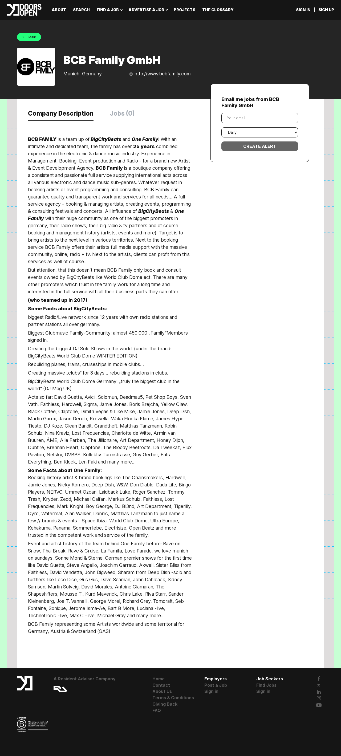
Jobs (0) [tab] (122, 113)
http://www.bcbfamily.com (163, 73)
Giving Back (164, 704)
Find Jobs (266, 685)
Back (31, 37)
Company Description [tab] (61, 113)
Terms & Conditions (173, 697)
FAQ (156, 710)
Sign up (326, 9)
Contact (161, 685)
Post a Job (215, 685)
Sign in (303, 9)
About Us (162, 691)
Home (158, 678)
